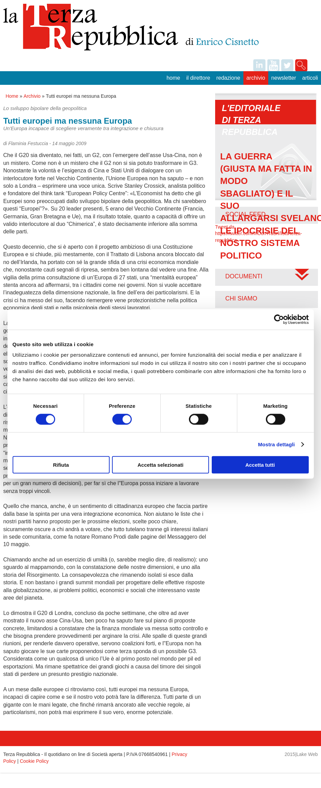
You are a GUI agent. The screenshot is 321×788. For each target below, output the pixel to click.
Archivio (255, 78)
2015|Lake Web (301, 754)
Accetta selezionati (160, 465)
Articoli (310, 78)
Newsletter (283, 78)
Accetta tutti (260, 465)
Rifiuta (61, 465)
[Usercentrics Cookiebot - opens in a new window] (279, 319)
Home (173, 78)
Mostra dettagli (276, 444)
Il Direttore (198, 78)
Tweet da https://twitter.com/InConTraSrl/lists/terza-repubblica (258, 233)
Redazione (228, 78)
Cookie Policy (34, 761)
